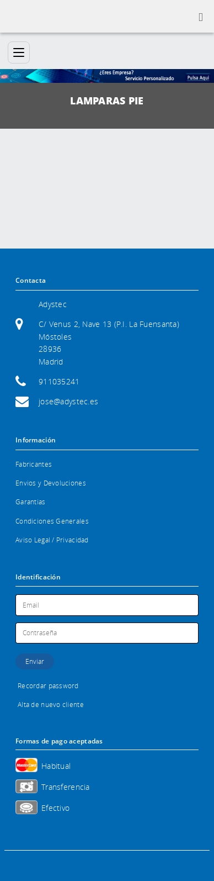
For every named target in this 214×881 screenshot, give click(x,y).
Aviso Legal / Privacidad (52, 540)
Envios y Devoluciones (50, 483)
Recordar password (48, 685)
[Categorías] (19, 52)
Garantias (30, 502)
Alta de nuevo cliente (51, 704)
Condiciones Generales (52, 521)
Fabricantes (33, 464)
